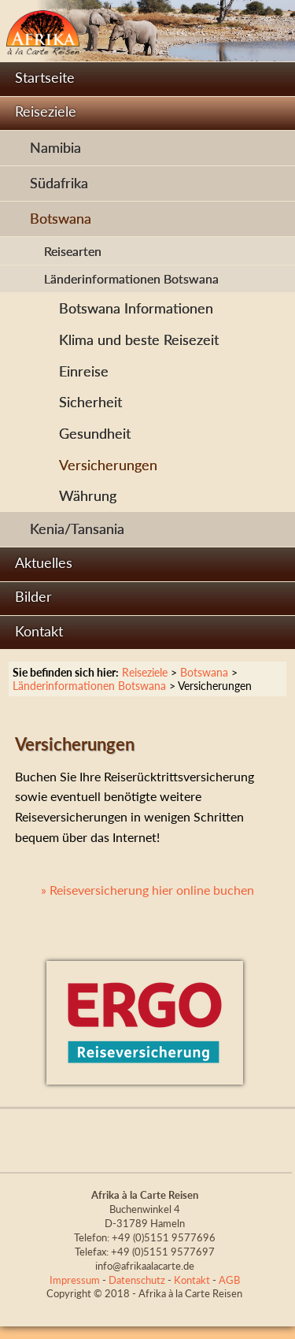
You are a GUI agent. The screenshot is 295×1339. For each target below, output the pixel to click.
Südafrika (59, 183)
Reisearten (72, 250)
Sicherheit (90, 402)
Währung (87, 496)
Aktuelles (43, 563)
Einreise (84, 371)
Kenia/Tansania (77, 529)
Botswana (60, 218)
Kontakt (39, 631)
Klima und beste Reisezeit (139, 340)
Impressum (75, 1280)
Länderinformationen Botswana (131, 278)
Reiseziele (45, 111)
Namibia (55, 147)
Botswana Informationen (136, 308)
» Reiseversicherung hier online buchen (147, 889)
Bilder (33, 596)
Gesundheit (95, 433)
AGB (229, 1280)
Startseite (45, 77)
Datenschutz (137, 1280)
